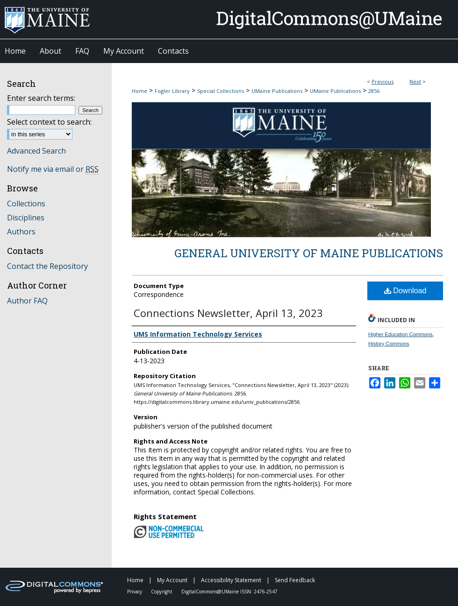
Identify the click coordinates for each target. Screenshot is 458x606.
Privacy (135, 591)
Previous (383, 81)
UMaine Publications (276, 90)
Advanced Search (36, 151)
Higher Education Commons (400, 334)
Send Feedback (295, 580)
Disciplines (25, 217)
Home (139, 90)
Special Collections (220, 90)
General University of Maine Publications (308, 253)
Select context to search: (49, 122)
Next (415, 81)
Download (405, 291)
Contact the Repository (47, 266)
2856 (373, 90)
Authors (21, 231)
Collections (26, 203)
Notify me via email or (53, 169)
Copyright (162, 591)
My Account (173, 580)
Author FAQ (27, 301)
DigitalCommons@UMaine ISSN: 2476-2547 (229, 591)
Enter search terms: (41, 98)
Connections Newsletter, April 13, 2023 (228, 313)
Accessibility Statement (232, 580)
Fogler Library (172, 90)
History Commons (388, 343)
